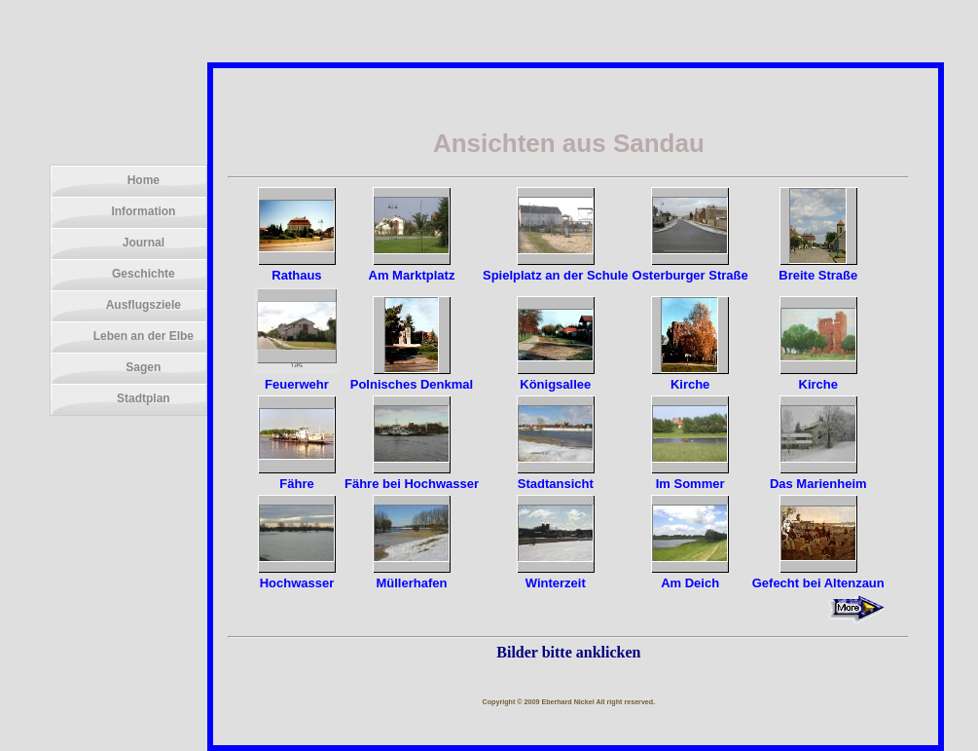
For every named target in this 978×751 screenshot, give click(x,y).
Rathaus (297, 267)
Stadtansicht (556, 476)
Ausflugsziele (143, 305)
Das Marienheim (818, 476)
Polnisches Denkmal (411, 377)
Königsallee (556, 377)
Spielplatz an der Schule (556, 267)
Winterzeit (556, 575)
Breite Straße (818, 267)
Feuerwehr (297, 377)
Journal (143, 242)
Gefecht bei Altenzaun (818, 575)
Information (143, 211)
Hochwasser (297, 575)
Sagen (143, 367)
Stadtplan (143, 398)
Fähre (297, 476)
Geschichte (143, 274)
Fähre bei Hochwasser (411, 476)
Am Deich (690, 575)
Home (143, 180)
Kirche (690, 377)
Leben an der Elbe (143, 336)
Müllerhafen (412, 575)
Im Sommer (690, 476)
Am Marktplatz (412, 267)
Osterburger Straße (690, 267)
